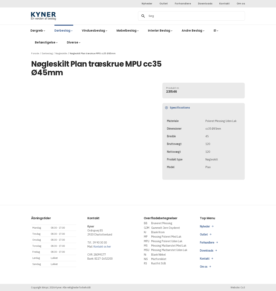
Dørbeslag (47, 53)
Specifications (177, 108)
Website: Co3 (238, 287)
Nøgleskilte (61, 53)
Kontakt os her (102, 246)
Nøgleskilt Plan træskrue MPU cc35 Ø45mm (93, 53)
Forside (35, 53)
